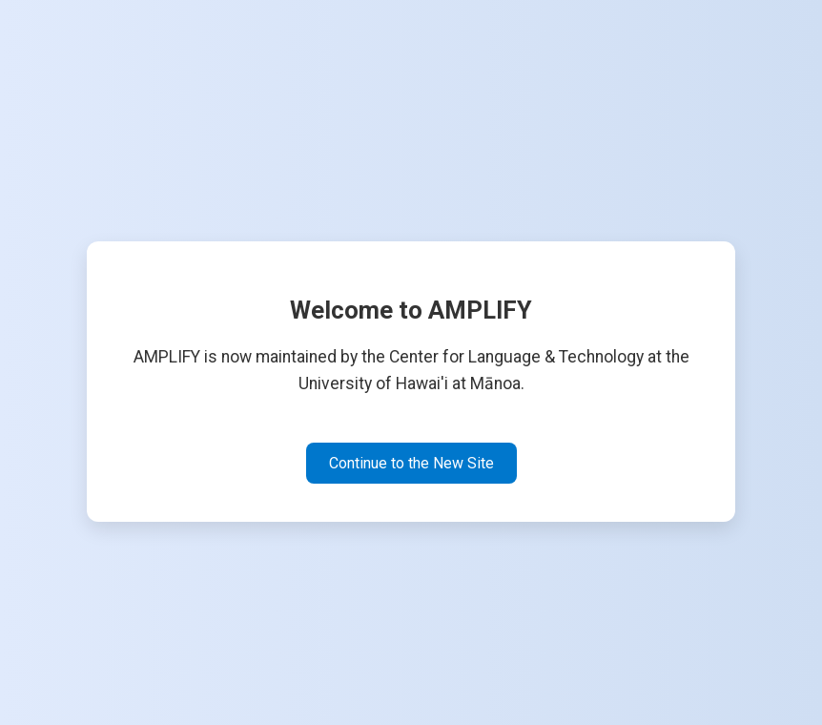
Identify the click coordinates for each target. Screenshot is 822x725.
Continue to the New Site (411, 463)
